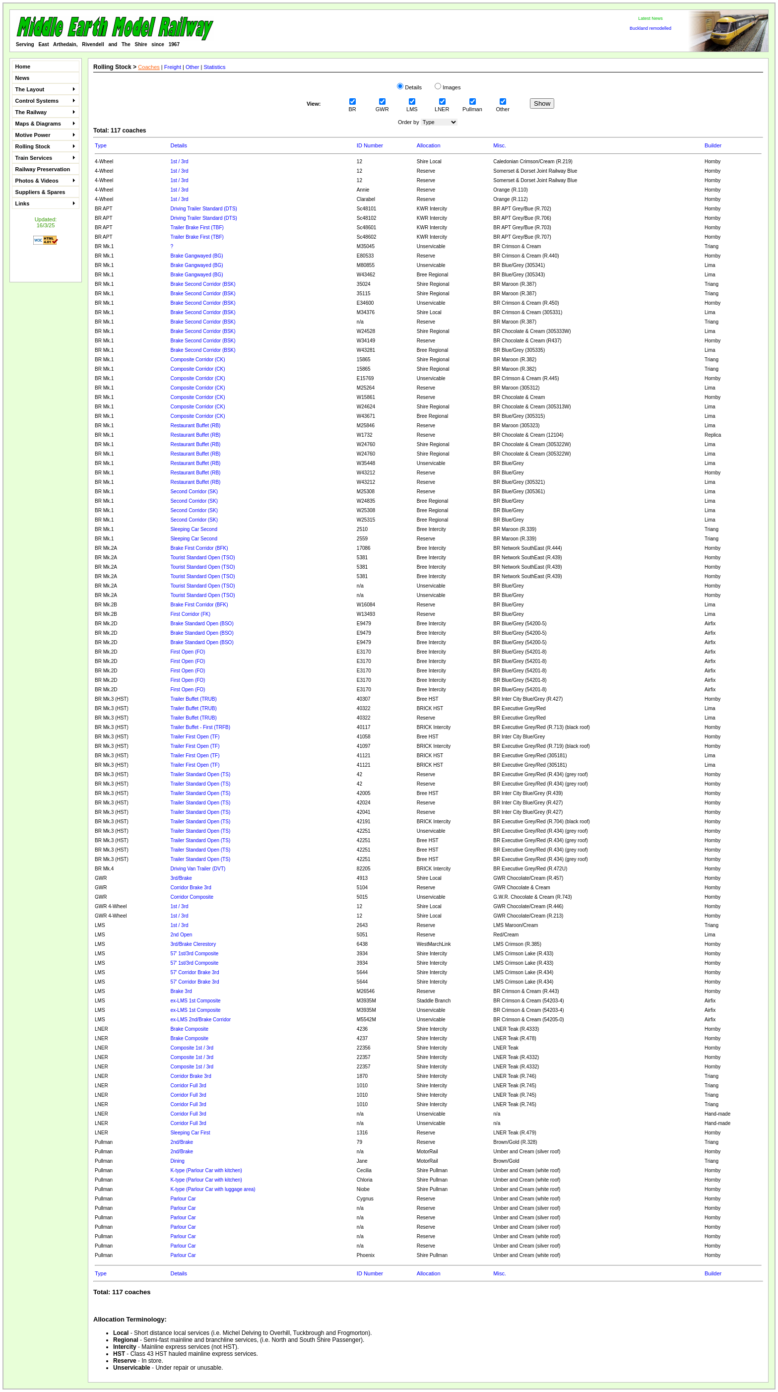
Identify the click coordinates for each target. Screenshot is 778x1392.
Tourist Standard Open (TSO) (202, 557)
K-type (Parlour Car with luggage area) (212, 1189)
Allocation (429, 145)
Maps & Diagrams (45, 124)
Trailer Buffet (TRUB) (193, 699)
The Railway (45, 112)
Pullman (472, 106)
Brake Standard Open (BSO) (201, 623)
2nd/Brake (181, 1142)
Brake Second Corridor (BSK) (202, 284)
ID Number (370, 145)
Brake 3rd (181, 991)
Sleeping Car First (190, 1132)
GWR (382, 106)
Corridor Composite (191, 897)
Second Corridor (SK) (194, 491)
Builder (713, 145)
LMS (412, 106)
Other (192, 67)
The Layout (45, 89)
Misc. (499, 145)
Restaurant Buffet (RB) (195, 425)
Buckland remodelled (650, 28)
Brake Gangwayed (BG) (196, 256)
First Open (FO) (187, 652)
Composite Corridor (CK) (197, 359)
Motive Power (45, 135)
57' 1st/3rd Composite (194, 953)
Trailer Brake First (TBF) (196, 227)
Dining (177, 1161)
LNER (442, 106)
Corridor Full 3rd (188, 1085)
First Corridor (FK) (190, 614)
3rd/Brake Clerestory (193, 944)
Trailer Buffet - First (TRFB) (200, 727)
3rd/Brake (181, 878)
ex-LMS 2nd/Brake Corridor (200, 1019)
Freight (172, 67)
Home (23, 66)
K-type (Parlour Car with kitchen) (206, 1170)
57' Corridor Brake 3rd (194, 972)
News (22, 78)
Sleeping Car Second (193, 529)
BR (352, 106)
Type (101, 145)
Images (447, 87)
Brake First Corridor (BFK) (199, 548)
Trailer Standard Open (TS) (200, 774)
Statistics (215, 67)
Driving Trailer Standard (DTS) (203, 208)
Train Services (45, 158)
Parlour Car (182, 1198)
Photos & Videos (45, 181)
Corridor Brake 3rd (190, 887)
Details (409, 87)
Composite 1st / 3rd (191, 1048)
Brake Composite (189, 1029)
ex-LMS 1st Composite (195, 1000)
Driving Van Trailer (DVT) (197, 868)
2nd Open (181, 934)
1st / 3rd (179, 161)
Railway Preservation (42, 169)
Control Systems (45, 101)
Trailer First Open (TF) (194, 736)
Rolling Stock (45, 146)
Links (45, 203)
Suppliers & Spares (40, 192)
